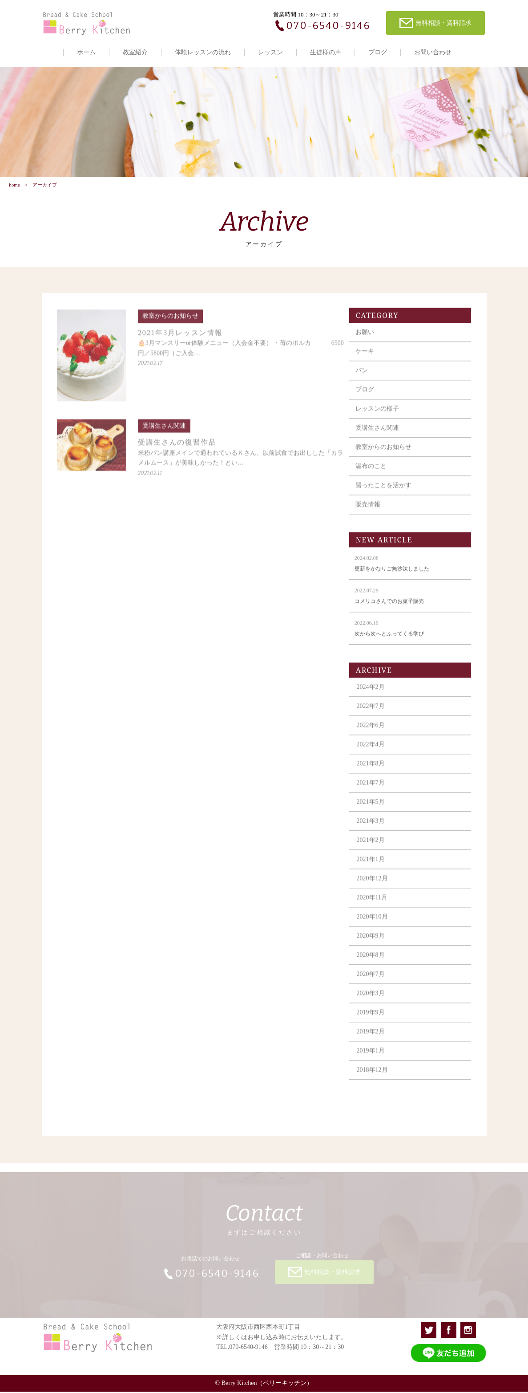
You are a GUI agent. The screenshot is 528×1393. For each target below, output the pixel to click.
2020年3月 (372, 1001)
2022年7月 (372, 714)
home (14, 185)
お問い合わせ (432, 52)
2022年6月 (372, 733)
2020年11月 (373, 905)
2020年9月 (372, 943)
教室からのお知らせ (385, 454)
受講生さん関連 (379, 435)
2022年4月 (372, 752)
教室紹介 (135, 52)
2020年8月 (372, 962)
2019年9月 (372, 1020)
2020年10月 (373, 924)
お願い (366, 340)
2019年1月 (372, 1058)
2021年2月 (372, 848)
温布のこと (372, 474)
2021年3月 (372, 828)
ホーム (86, 52)
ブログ (377, 52)
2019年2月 (372, 1039)
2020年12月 (373, 886)
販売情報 (369, 512)
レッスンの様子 (379, 416)
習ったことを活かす (385, 493)
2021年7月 (372, 790)
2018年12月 (373, 1077)
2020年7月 (372, 982)
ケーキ (366, 359)
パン (363, 378)
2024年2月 (372, 694)
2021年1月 (372, 867)
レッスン (270, 52)
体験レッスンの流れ (203, 52)
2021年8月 (372, 771)
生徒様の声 (325, 52)
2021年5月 (372, 809)
